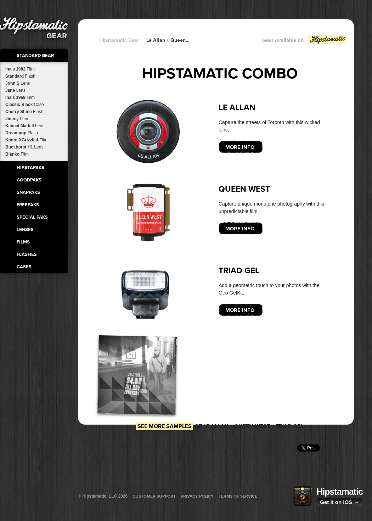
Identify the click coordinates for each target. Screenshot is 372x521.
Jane (15, 90)
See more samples (164, 426)
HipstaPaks (30, 167)
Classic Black (24, 104)
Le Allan (237, 108)
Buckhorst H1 (24, 147)
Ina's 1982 (20, 69)
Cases (24, 267)
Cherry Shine (24, 111)
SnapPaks (28, 192)
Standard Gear (35, 55)
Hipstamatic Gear (119, 40)
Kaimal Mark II (24, 125)
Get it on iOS (339, 502)
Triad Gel (239, 271)
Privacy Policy (197, 496)
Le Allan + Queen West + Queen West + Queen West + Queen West (168, 40)
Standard (20, 76)
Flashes (27, 254)
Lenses (25, 230)
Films (23, 242)
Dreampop (21, 132)
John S (17, 83)
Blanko (17, 154)
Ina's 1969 (20, 97)
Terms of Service (238, 496)
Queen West (244, 189)
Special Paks (32, 217)
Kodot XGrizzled (26, 140)
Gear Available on (304, 42)
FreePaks (28, 205)
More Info (239, 147)
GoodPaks (29, 180)
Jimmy (17, 118)
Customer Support (154, 496)
